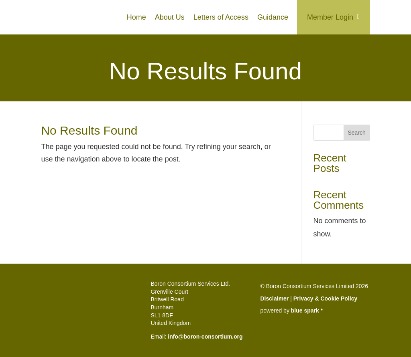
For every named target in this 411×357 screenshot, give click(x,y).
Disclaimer (274, 298)
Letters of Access (220, 17)
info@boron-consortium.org (205, 336)
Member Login (330, 17)
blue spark (305, 310)
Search (356, 132)
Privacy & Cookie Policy (325, 298)
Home (136, 17)
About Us (170, 17)
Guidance (272, 17)
